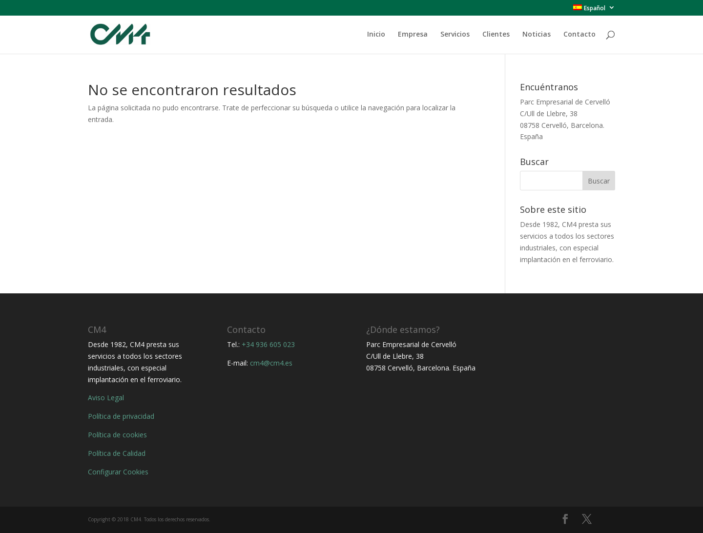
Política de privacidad (121, 416)
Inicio (376, 35)
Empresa (413, 35)
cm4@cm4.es (271, 363)
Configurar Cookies (118, 471)
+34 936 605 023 (268, 344)
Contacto (579, 35)
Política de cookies (117, 434)
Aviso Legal (106, 397)
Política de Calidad (116, 453)
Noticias (536, 35)
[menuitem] (594, 10)
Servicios (455, 35)
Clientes (496, 35)
